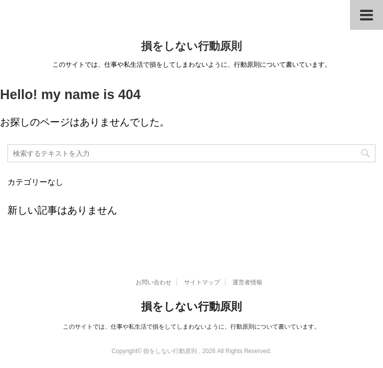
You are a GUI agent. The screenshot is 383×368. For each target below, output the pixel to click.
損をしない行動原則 (191, 46)
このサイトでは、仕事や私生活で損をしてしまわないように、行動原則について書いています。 (191, 326)
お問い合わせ (154, 282)
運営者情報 (247, 282)
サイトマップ (202, 282)
